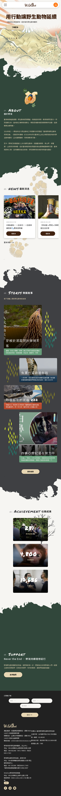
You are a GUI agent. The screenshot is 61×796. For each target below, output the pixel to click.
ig (10, 788)
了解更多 (15, 27)
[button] (7, 38)
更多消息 (7, 242)
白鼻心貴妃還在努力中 (38, 453)
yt (14, 788)
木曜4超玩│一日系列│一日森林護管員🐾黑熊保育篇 (19, 226)
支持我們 (13, 674)
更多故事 (30, 471)
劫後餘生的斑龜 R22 (22, 400)
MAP (6, 783)
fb (5, 788)
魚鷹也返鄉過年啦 (34, 373)
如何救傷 (56, 4)
